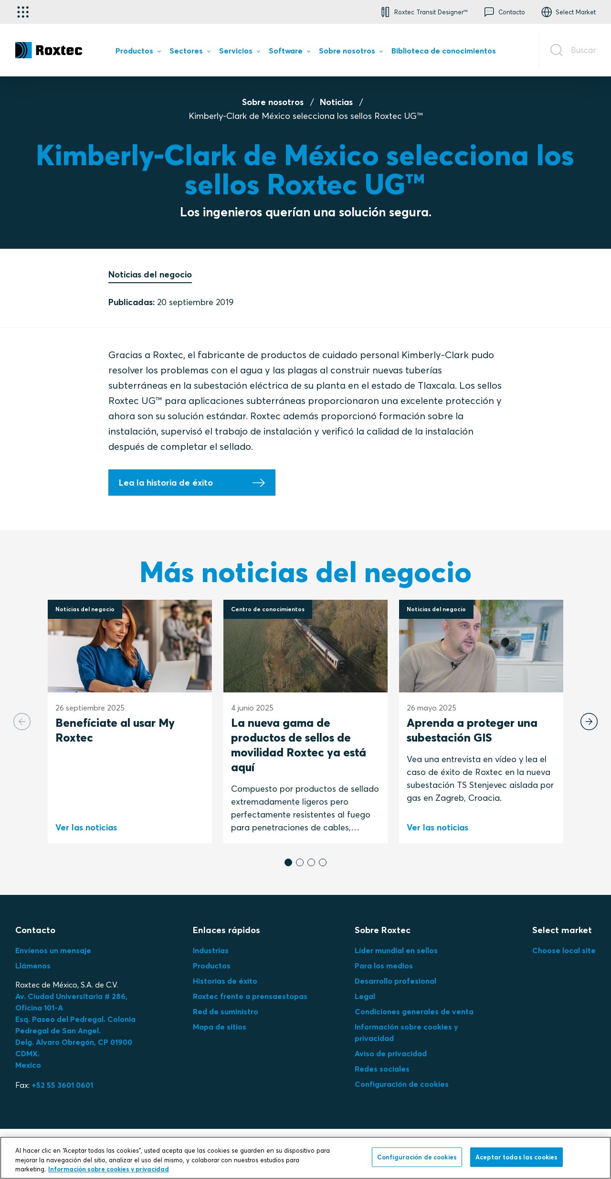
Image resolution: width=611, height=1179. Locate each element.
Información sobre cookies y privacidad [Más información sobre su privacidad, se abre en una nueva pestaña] (108, 1169)
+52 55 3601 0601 (62, 1085)
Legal (365, 996)
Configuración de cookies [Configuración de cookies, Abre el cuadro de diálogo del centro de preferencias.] (417, 1156)
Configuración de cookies (402, 1084)
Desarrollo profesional (395, 981)
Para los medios (384, 965)
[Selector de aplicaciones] (23, 12)
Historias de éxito (225, 981)
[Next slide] (589, 721)
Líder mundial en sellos (396, 950)
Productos (212, 965)
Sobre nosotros (273, 101)
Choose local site (564, 950)
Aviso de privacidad (391, 1053)
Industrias (211, 950)
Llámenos (33, 965)
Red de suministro (225, 1011)
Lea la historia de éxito (166, 482)
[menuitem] (138, 52)
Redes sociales (382, 1068)
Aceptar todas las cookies (516, 1156)
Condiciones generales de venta (414, 1011)
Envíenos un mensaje (53, 950)
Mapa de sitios (219, 1026)
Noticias (336, 101)
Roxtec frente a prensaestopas (250, 996)
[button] (423, 12)
